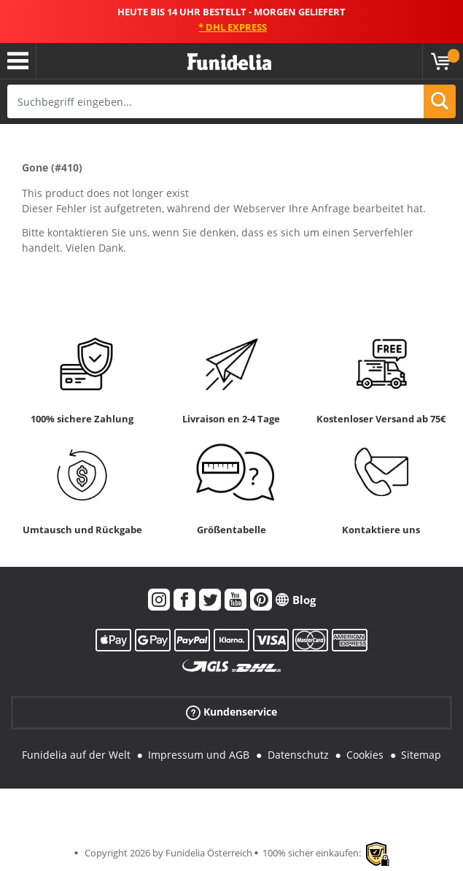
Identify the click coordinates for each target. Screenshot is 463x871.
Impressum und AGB (198, 755)
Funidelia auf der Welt (76, 755)
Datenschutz (298, 755)
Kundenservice (231, 712)
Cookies (365, 755)
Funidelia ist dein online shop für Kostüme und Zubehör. (229, 62)
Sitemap (421, 755)
